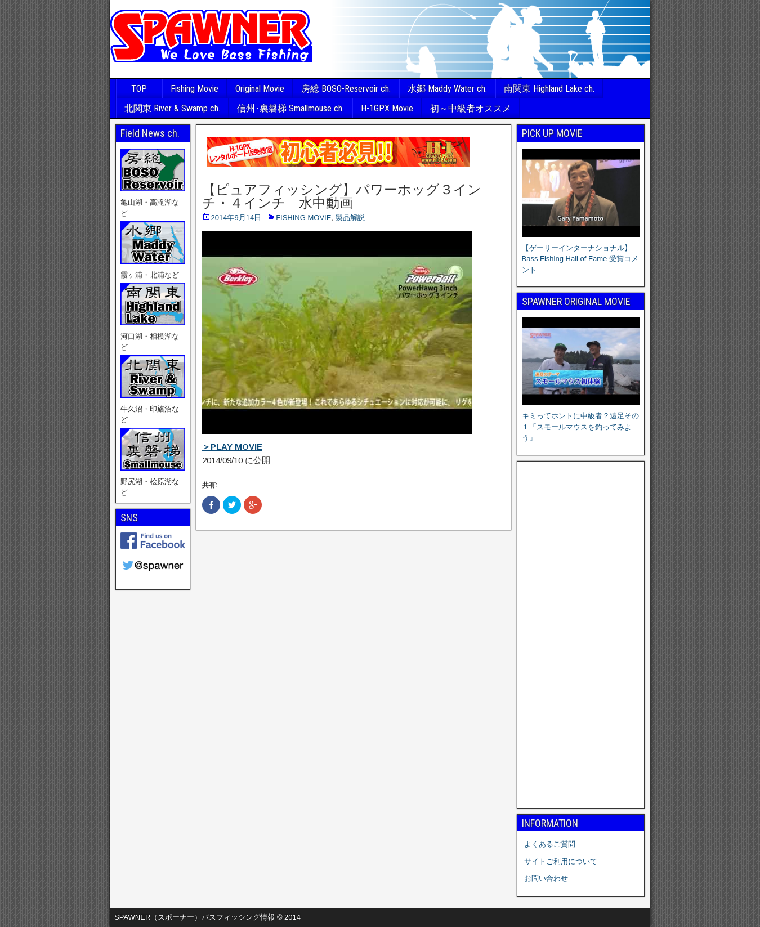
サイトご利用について (560, 861)
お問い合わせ (546, 878)
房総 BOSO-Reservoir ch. (346, 88)
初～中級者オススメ (470, 108)
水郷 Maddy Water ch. (447, 88)
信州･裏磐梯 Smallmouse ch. (290, 108)
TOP (139, 88)
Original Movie (259, 88)
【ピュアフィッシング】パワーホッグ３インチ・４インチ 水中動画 (341, 196)
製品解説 (350, 217)
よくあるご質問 (549, 844)
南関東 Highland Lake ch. (549, 88)
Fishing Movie (194, 88)
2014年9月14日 (236, 217)
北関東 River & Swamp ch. (172, 108)
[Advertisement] (581, 635)
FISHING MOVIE (303, 217)
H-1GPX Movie (387, 108)
